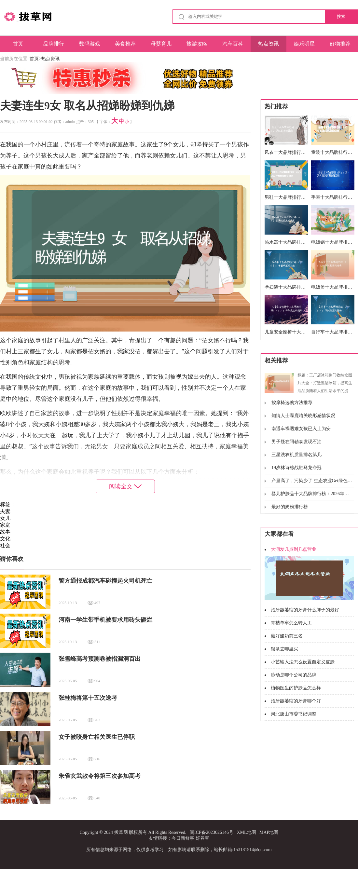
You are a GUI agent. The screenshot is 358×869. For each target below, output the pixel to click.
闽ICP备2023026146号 (211, 832)
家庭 (5, 525)
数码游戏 (89, 44)
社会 (5, 545)
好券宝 (202, 838)
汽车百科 (232, 44)
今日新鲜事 (183, 838)
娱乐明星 (304, 44)
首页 (18, 44)
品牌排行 (53, 44)
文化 (5, 538)
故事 (5, 532)
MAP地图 (268, 832)
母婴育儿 (161, 44)
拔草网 (121, 832)
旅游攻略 (196, 44)
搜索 (341, 16)
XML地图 (246, 832)
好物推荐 (340, 44)
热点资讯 (268, 44)
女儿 (5, 518)
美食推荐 (125, 44)
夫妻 (5, 511)
